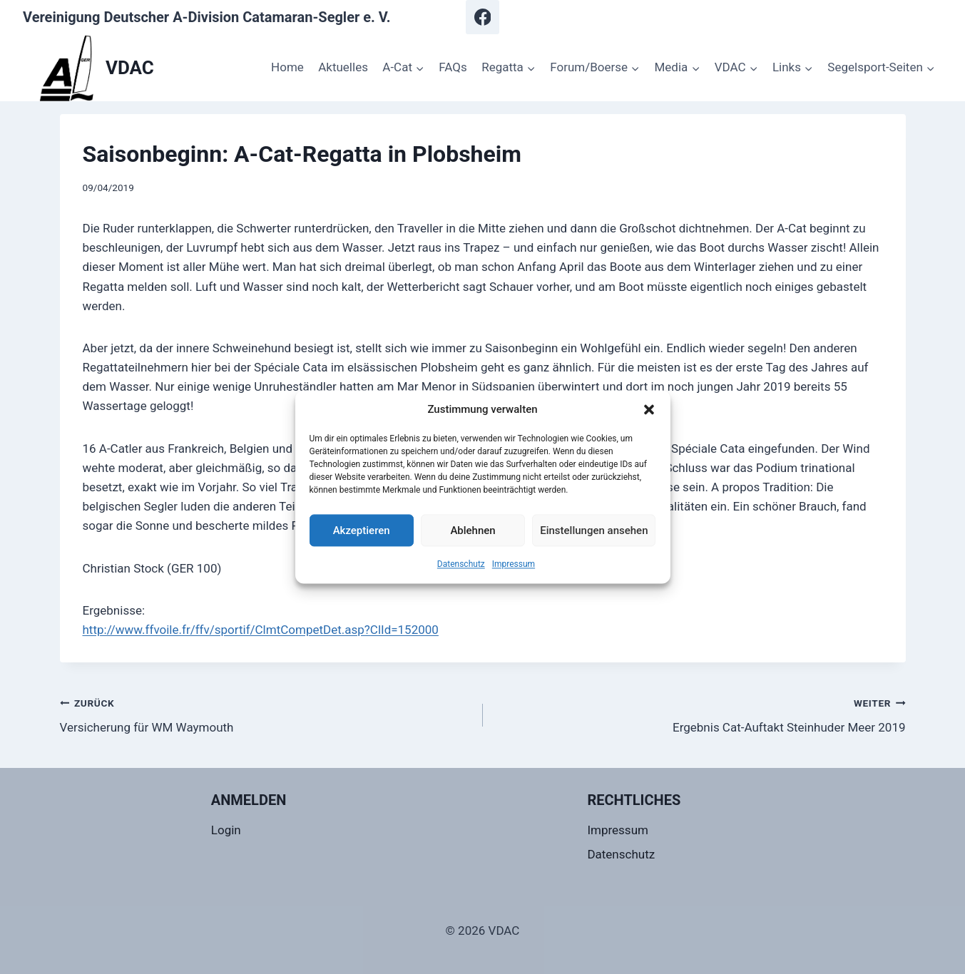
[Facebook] (483, 17)
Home (287, 67)
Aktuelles (343, 67)
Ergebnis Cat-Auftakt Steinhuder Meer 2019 (700, 714)
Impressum (513, 564)
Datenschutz (461, 564)
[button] (649, 409)
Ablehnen (472, 530)
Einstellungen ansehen (594, 530)
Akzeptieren (361, 530)
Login (226, 830)
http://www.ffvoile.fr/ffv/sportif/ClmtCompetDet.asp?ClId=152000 (261, 629)
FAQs (452, 67)
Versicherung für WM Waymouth (265, 714)
